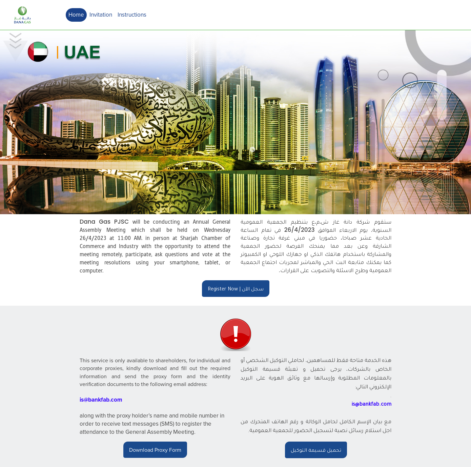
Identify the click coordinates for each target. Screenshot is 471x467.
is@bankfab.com (101, 399)
